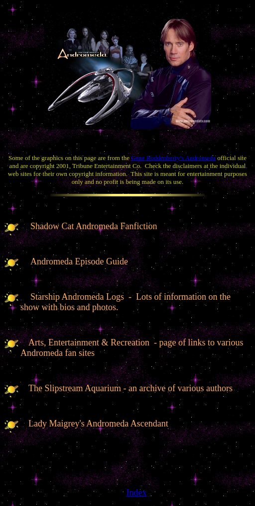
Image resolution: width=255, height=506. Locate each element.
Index (137, 493)
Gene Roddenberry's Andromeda (173, 158)
